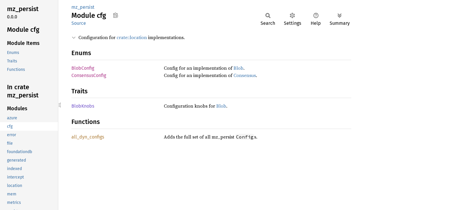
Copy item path (115, 15)
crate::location (132, 37)
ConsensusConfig (88, 75)
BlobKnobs (82, 106)
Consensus (244, 75)
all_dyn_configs (87, 137)
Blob (238, 68)
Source (78, 23)
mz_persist (82, 7)
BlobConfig (82, 68)
